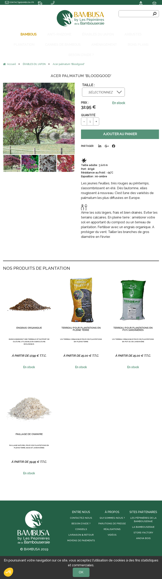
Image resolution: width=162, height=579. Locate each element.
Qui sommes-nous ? (112, 512)
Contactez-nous (81, 512)
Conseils (81, 524)
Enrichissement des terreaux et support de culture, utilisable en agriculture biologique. (29, 339)
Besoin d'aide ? (81, 518)
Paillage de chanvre (29, 429)
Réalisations (112, 524)
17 (37, 350)
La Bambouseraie (143, 521)
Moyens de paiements (81, 535)
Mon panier (148, 2)
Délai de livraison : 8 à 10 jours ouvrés (62, 2)
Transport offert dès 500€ (20, 7)
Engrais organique (29, 323)
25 (89, 350)
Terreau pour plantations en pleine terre (81, 325)
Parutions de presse (112, 518)
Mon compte (121, 2)
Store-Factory (143, 527)
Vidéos (112, 529)
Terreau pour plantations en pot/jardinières (133, 325)
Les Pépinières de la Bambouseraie (143, 514)
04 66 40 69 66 (48, 7)
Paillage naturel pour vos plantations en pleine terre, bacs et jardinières (29, 445)
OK (81, 572)
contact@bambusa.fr (19, 2)
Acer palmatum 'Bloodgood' (81, 65)
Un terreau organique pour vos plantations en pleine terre (81, 339)
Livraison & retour (81, 529)
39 (37, 456)
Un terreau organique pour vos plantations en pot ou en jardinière (133, 339)
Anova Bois (143, 532)
